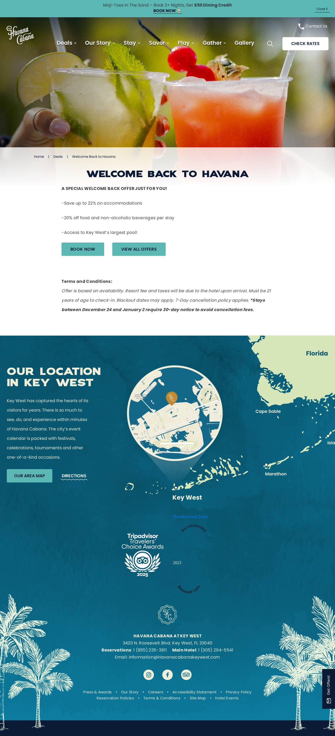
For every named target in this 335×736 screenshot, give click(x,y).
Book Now (82, 249)
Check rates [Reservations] (305, 44)
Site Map (198, 698)
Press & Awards (97, 692)
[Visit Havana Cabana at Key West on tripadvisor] (186, 675)
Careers (155, 692)
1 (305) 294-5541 (215, 650)
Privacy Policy (239, 692)
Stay (130, 43)
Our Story (98, 43)
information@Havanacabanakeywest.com (174, 657)
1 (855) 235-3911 (150, 650)
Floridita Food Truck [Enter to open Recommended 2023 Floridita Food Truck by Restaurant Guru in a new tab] (190, 516)
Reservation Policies (115, 698)
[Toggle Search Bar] (270, 44)
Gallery (244, 43)
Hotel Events (226, 698)
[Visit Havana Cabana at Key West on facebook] (167, 675)
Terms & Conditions (161, 698)
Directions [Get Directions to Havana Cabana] (74, 476)
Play (184, 43)
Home (39, 156)
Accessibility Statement (194, 692)
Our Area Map (29, 476)
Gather (212, 43)
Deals (64, 43)
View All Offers (139, 249)
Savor (157, 43)
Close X (322, 9)
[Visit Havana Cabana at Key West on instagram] (148, 675)
